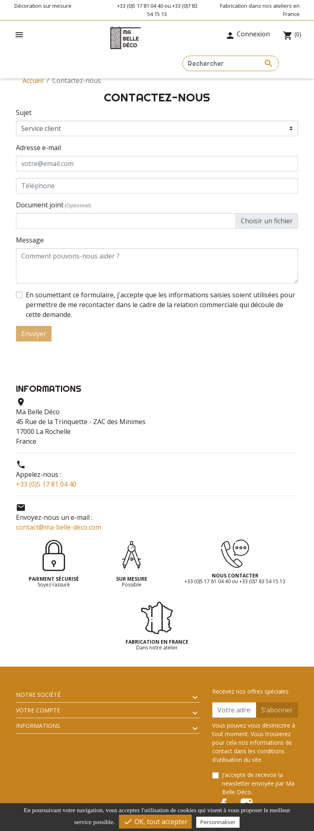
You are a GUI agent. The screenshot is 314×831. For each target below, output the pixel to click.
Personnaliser (218, 822)
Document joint (53, 204)
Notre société (38, 694)
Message (30, 240)
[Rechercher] (230, 63)
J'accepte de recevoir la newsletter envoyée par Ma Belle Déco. (258, 783)
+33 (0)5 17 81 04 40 (46, 484)
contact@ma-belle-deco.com (58, 527)
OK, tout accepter (155, 822)
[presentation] (236, 357)
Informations (38, 726)
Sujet (23, 112)
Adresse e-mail (38, 147)
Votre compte (38, 710)
